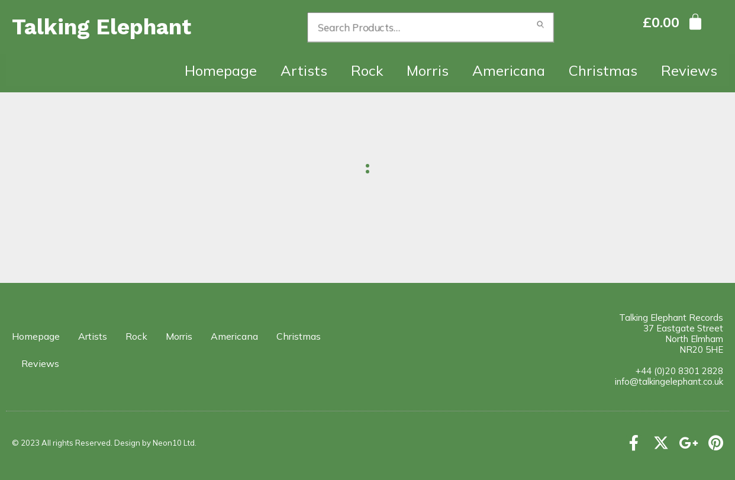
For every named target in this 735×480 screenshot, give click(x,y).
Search (541, 27)
